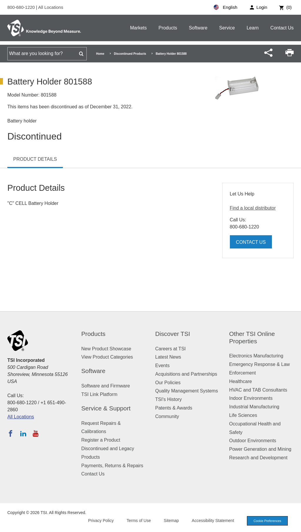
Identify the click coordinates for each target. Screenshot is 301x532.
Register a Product (101, 439)
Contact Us (282, 27)
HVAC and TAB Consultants (258, 389)
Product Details (35, 159)
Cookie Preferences (266, 521)
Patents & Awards (173, 407)
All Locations (50, 7)
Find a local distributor (253, 208)
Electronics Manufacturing (256, 355)
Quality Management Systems (186, 390)
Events (162, 365)
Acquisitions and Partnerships (186, 374)
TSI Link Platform (99, 394)
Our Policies (167, 382)
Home (100, 53)
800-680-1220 (21, 7)
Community (167, 416)
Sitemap (169, 520)
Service (227, 27)
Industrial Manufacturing (254, 406)
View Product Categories (107, 356)
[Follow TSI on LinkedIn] (23, 433)
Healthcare (240, 381)
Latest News (168, 356)
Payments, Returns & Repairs (112, 465)
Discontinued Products (130, 53)
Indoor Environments (251, 398)
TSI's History (168, 399)
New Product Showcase (106, 348)
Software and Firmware (105, 385)
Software (198, 27)
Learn (253, 27)
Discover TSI (172, 333)
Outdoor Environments (252, 440)
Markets (138, 27)
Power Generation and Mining (260, 449)
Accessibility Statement (211, 520)
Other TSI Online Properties (252, 337)
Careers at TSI (170, 348)
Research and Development (258, 457)
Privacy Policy (99, 520)
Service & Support (106, 408)
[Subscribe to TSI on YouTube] (35, 433)
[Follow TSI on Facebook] (10, 433)
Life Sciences (243, 415)
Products (167, 27)
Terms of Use (137, 520)
